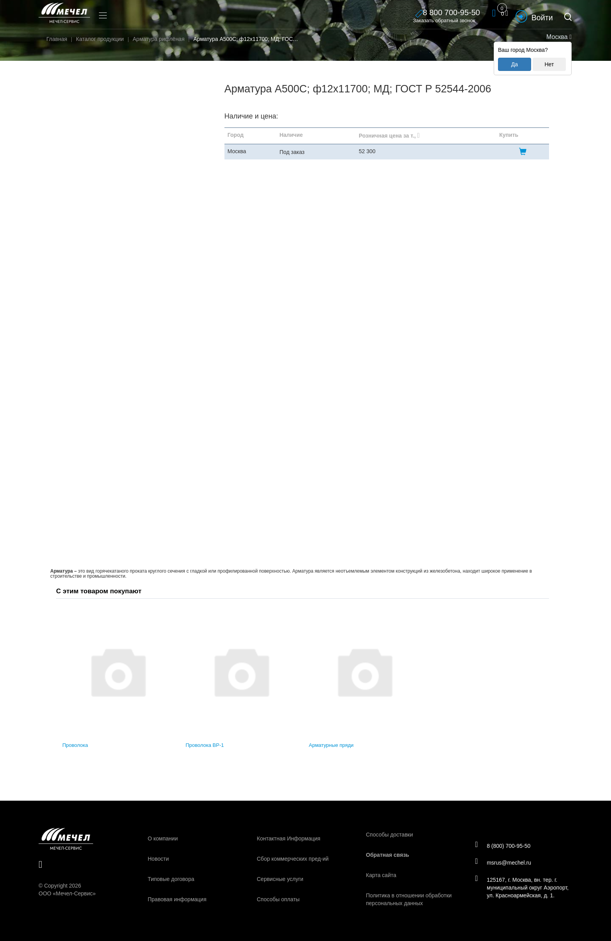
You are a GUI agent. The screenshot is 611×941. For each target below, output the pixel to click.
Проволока (75, 745)
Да (514, 64)
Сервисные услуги (280, 879)
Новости (158, 859)
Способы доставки (389, 834)
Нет (549, 64)
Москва (558, 37)
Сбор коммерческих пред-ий (292, 859)
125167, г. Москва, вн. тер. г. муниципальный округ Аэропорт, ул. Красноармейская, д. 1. (522, 888)
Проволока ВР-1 (204, 745)
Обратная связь (387, 855)
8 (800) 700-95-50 (503, 845)
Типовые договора (171, 879)
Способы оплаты (278, 899)
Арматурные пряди (331, 745)
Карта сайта (381, 875)
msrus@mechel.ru (504, 862)
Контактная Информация (288, 838)
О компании (163, 838)
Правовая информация (177, 899)
